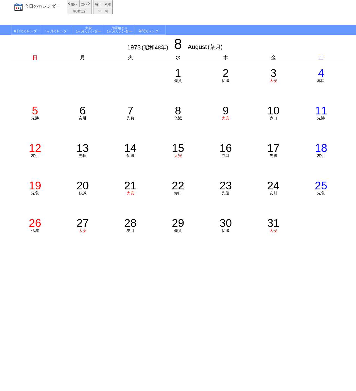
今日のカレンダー (42, 6)
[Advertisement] (229, 12)
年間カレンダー (150, 31)
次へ (84, 4)
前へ (74, 4)
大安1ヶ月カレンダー (88, 29)
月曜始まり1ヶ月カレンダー (119, 29)
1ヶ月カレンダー (57, 31)
